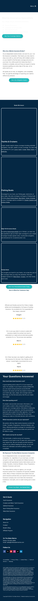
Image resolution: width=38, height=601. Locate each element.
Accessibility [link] (6, 559)
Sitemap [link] (11, 561)
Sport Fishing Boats (12, 198)
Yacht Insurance (7, 500)
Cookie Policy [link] (24, 559)
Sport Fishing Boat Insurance (11, 508)
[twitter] (7, 551)
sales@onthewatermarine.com (15, 542)
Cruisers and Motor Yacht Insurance (13, 503)
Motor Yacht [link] (30, 149)
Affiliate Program (8, 530)
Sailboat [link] (3, 151)
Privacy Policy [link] (14, 559)
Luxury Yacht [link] (18, 149)
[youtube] (11, 551)
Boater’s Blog (7, 528)
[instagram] (14, 551)
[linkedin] (21, 551)
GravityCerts (32, 596)
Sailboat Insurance (8, 505)
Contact (5, 525)
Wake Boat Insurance (9, 511)
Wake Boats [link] (16, 276)
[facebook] (4, 551)
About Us (5, 522)
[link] (24, 149)
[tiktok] (17, 551)
